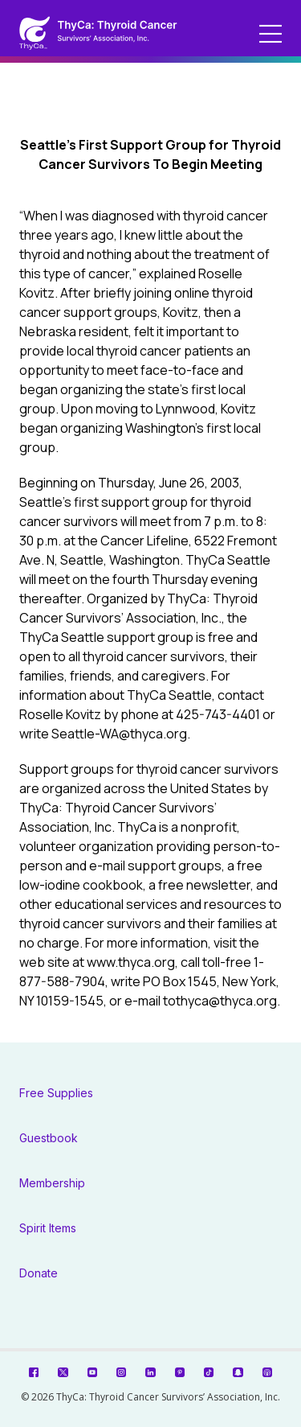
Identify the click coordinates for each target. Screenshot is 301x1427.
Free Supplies (56, 1093)
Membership (52, 1183)
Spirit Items (47, 1228)
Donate (38, 1273)
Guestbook (48, 1138)
